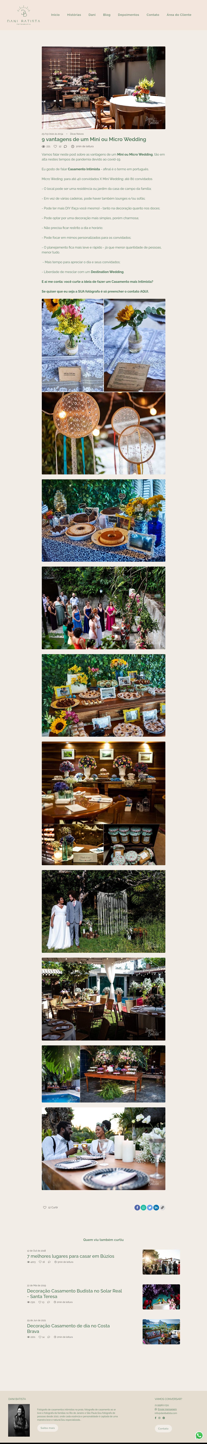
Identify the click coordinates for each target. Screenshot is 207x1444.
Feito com (103, 1441)
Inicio (55, 14)
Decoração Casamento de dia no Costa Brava (68, 1328)
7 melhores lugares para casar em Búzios (70, 1256)
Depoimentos (128, 14)
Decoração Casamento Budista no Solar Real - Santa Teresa (74, 1293)
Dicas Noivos (77, 134)
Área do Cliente (179, 14)
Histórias (74, 14)
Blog (106, 14)
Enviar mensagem (167, 1405)
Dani (92, 14)
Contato (153, 14)
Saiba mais (48, 1423)
